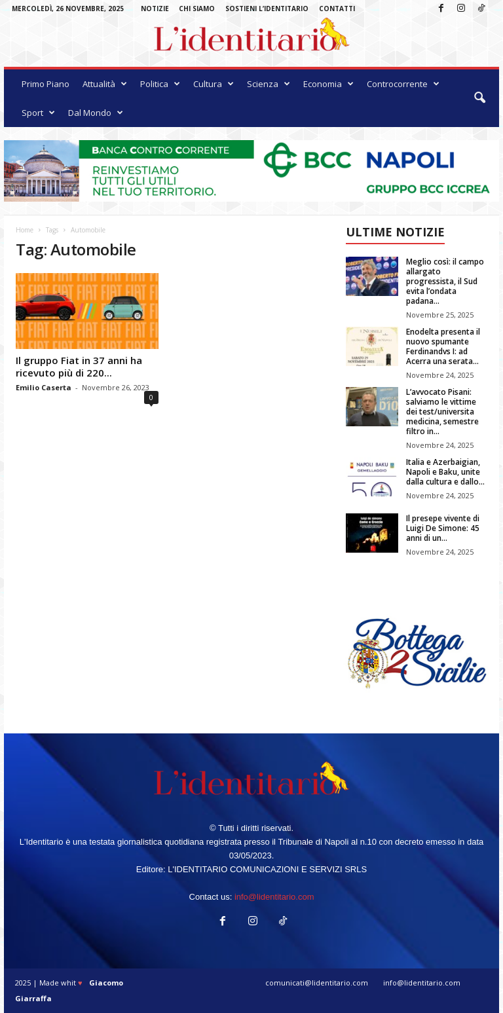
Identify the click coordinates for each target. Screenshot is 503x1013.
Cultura (213, 83)
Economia (328, 83)
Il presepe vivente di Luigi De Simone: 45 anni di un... (442, 528)
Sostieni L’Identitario (266, 8)
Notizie (155, 8)
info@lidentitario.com (274, 897)
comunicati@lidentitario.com (316, 982)
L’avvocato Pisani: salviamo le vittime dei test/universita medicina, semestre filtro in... (442, 411)
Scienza (268, 83)
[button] (479, 98)
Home (24, 229)
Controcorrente (403, 83)
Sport (38, 112)
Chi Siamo (197, 8)
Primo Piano (45, 84)
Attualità (105, 83)
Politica (160, 83)
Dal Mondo (95, 112)
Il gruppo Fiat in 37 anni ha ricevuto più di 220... (79, 366)
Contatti (337, 8)
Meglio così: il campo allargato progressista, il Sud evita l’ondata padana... (445, 281)
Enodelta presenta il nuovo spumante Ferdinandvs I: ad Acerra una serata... (443, 346)
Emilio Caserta (43, 387)
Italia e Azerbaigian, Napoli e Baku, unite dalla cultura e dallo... (445, 471)
